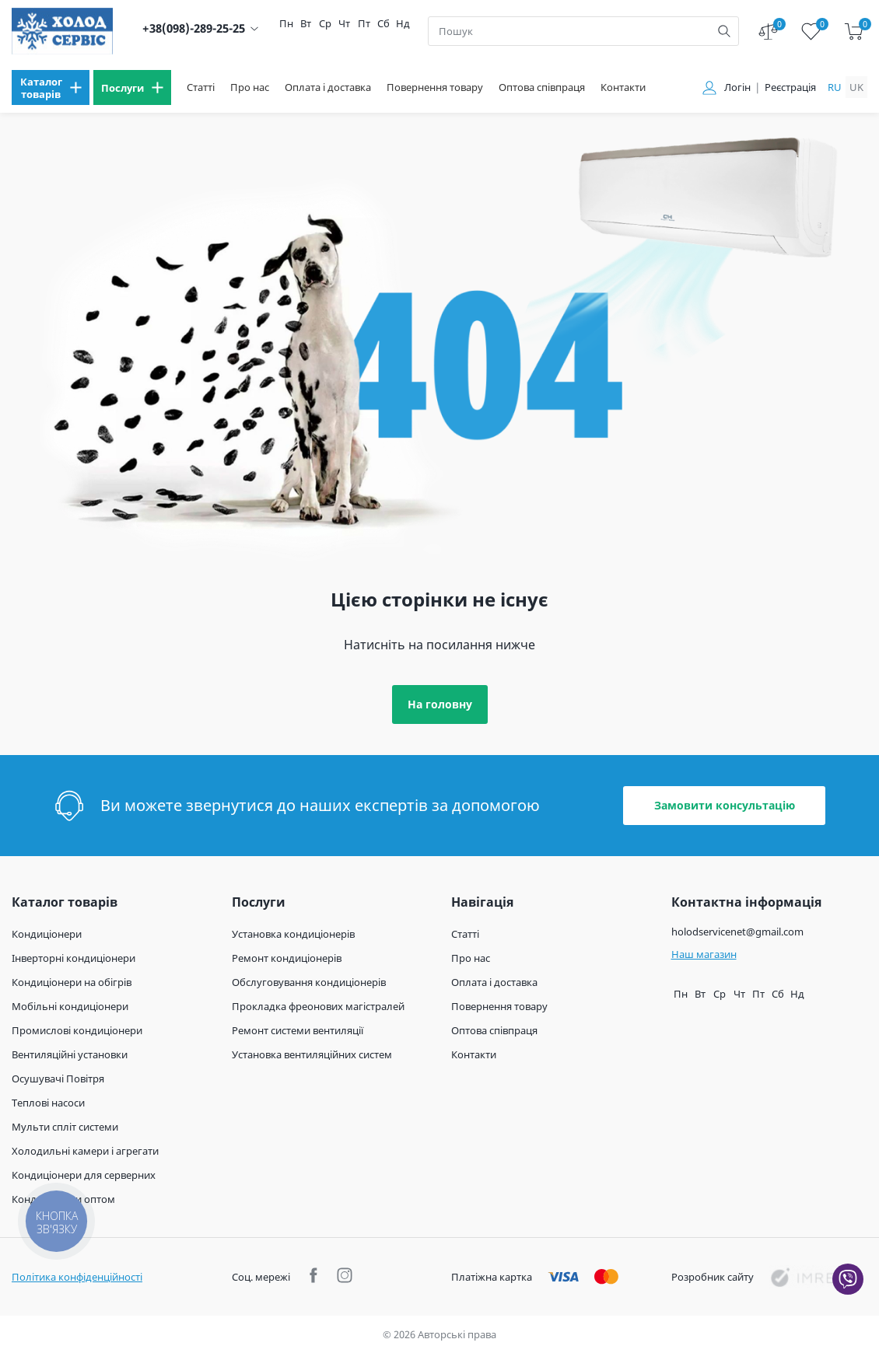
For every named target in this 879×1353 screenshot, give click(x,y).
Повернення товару (435, 87)
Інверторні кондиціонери (73, 958)
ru (835, 87)
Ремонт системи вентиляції (297, 1030)
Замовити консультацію (724, 805)
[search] (724, 31)
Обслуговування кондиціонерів (309, 982)
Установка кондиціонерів (293, 934)
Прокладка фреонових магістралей (318, 1006)
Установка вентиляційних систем (312, 1054)
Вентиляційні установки (70, 1054)
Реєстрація (790, 87)
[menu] (50, 87)
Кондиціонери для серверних (84, 1175)
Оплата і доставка (328, 87)
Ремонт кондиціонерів (286, 958)
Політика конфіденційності (77, 1277)
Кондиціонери (47, 934)
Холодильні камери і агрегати (85, 1151)
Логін (737, 87)
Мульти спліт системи (65, 1127)
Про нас (249, 87)
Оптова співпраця (542, 87)
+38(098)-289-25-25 (193, 28)
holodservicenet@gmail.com (737, 932)
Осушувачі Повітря (58, 1079)
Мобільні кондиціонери (70, 1006)
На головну (440, 704)
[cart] (853, 31)
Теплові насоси (48, 1103)
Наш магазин (704, 954)
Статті (201, 87)
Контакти (623, 87)
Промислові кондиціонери (77, 1030)
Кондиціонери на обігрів (71, 982)
